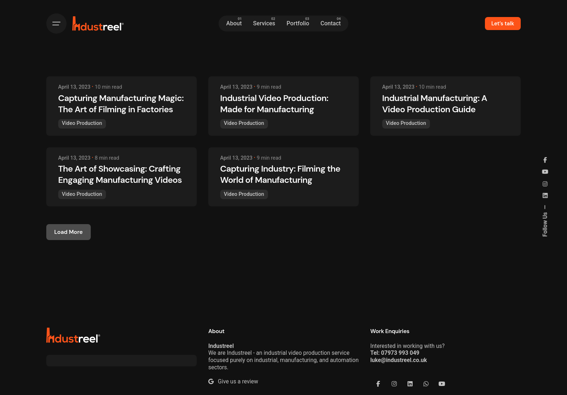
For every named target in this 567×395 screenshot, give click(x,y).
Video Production (82, 123)
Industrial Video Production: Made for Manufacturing (274, 103)
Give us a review (233, 381)
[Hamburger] (56, 23)
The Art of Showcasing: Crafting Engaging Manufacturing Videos (120, 174)
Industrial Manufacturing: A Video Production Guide (434, 103)
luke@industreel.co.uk (398, 360)
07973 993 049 (400, 353)
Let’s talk (502, 23)
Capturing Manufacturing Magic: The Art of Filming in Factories (121, 103)
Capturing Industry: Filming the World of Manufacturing (280, 174)
